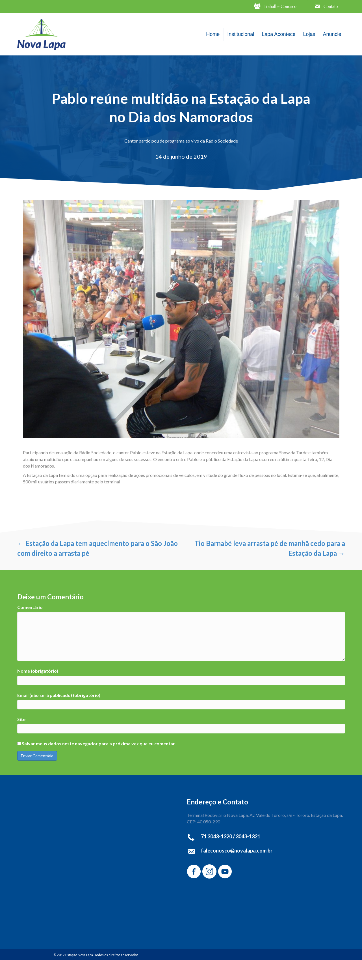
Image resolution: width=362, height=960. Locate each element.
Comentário (30, 607)
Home (213, 34)
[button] (275, 6)
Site (21, 719)
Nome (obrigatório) (37, 670)
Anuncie (332, 34)
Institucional (240, 34)
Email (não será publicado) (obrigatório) (58, 695)
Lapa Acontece (278, 34)
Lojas (309, 34)
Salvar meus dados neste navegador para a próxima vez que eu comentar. (99, 743)
